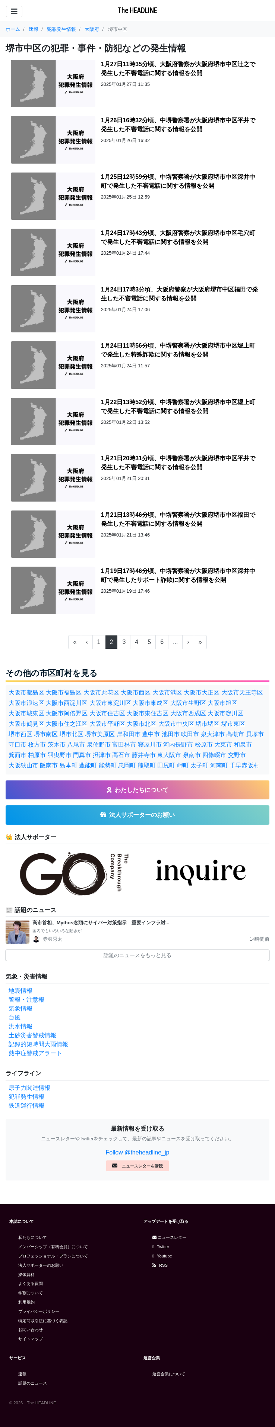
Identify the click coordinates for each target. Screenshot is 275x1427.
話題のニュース (32, 1383)
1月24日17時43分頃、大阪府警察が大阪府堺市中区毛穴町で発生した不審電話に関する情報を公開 (178, 237)
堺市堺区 (207, 724)
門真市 (82, 755)
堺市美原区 (100, 734)
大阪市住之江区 (67, 724)
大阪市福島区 (64, 692)
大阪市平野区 (107, 724)
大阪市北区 (142, 724)
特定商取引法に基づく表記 (42, 1320)
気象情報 (20, 1008)
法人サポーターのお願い (40, 1265)
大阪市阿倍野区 (67, 713)
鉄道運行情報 (26, 1105)
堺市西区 (20, 734)
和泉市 (243, 744)
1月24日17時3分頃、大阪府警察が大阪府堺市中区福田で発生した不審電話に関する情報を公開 (179, 294)
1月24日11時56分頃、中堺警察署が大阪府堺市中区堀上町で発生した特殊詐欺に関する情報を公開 (178, 350)
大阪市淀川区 (225, 713)
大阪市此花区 (101, 692)
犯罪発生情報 (26, 1096)
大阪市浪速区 (26, 703)
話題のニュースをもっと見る (137, 955)
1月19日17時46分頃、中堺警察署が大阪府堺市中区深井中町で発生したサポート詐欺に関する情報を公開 (178, 575)
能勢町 (108, 765)
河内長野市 (178, 744)
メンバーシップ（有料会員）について (53, 1246)
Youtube (162, 1256)
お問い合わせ (30, 1329)
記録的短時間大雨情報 (38, 1044)
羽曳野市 (60, 755)
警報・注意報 (26, 999)
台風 (14, 1017)
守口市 (17, 744)
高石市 (121, 755)
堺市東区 (233, 724)
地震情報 (20, 991)
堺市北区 (71, 734)
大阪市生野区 (188, 703)
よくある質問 (30, 1283)
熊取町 (147, 765)
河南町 (219, 765)
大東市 (223, 744)
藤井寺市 (144, 755)
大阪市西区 (136, 692)
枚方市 (37, 744)
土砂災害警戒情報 (32, 1035)
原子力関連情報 (29, 1088)
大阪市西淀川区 (67, 703)
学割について (30, 1293)
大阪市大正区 (201, 692)
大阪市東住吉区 (147, 713)
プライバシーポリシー (38, 1311)
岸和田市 (128, 734)
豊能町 (88, 765)
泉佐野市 (99, 744)
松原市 (204, 744)
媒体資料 (26, 1274)
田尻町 (166, 765)
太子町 (199, 765)
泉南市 (192, 755)
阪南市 (49, 765)
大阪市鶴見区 (26, 724)
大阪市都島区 (26, 692)
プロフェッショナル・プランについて (53, 1256)
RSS (160, 1265)
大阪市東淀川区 (110, 703)
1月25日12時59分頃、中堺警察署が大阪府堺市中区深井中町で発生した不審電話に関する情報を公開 (178, 181)
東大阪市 (169, 755)
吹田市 (190, 734)
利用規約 (26, 1302)
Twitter (160, 1246)
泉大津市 (213, 734)
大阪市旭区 (222, 703)
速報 (22, 1374)
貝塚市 (255, 734)
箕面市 (17, 755)
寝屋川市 (150, 744)
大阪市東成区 (150, 703)
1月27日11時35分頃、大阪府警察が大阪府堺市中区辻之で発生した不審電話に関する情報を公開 (178, 68)
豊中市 (151, 734)
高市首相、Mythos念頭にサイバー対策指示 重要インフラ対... (100, 922)
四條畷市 (214, 755)
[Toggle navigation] (14, 11)
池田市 (171, 734)
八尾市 (76, 744)
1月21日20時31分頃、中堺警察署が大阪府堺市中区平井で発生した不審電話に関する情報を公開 (178, 462)
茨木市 (57, 744)
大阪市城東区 (26, 713)
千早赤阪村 (244, 765)
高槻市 (235, 734)
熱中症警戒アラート (35, 1053)
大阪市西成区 (188, 713)
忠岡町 (127, 765)
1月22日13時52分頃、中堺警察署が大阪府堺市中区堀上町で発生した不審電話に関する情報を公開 (178, 406)
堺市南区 (46, 734)
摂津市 (102, 755)
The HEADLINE (137, 10)
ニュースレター (169, 1237)
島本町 (69, 765)
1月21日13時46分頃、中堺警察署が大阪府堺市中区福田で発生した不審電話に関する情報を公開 (178, 519)
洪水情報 (20, 1026)
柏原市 (37, 755)
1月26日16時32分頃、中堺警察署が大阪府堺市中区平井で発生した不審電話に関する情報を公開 (178, 124)
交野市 (237, 755)
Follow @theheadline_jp (137, 1152)
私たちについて (32, 1237)
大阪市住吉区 (107, 713)
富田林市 (124, 744)
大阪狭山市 (23, 765)
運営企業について (168, 1374)
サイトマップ (30, 1339)
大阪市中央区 (176, 724)
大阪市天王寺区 (242, 692)
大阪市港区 (167, 692)
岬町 (183, 765)
